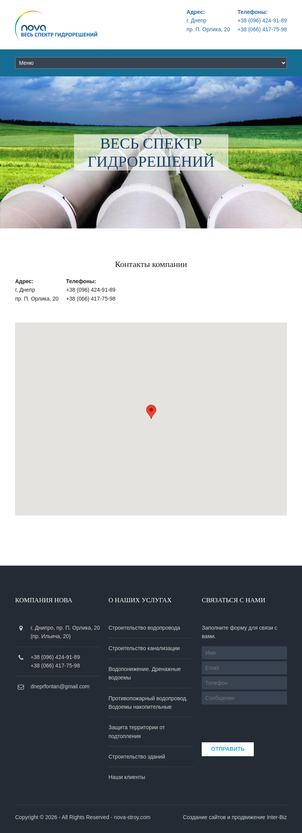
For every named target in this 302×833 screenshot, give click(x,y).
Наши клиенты (126, 777)
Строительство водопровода (144, 628)
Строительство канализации (144, 648)
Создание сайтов (204, 817)
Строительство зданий (136, 757)
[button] (151, 412)
